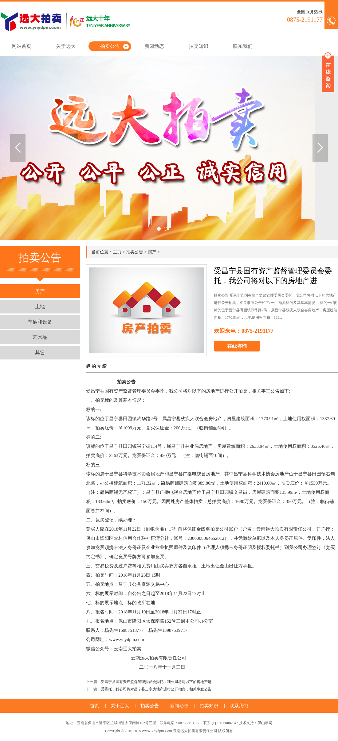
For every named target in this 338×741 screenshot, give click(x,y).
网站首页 (21, 46)
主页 (117, 252)
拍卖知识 (198, 46)
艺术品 (40, 337)
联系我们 (243, 46)
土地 (40, 306)
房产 (40, 291)
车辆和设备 (40, 321)
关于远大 (66, 46)
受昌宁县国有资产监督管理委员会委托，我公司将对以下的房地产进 (156, 682)
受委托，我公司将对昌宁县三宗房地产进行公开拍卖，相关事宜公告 (156, 689)
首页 (94, 705)
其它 (40, 352)
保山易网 (264, 723)
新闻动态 (154, 46)
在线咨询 (237, 346)
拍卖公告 (110, 46)
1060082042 (229, 723)
